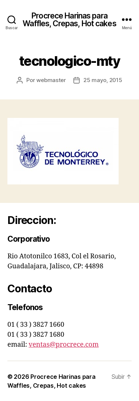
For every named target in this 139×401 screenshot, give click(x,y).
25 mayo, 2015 (102, 80)
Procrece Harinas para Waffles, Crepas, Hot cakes (69, 19)
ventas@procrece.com (64, 344)
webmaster (51, 80)
